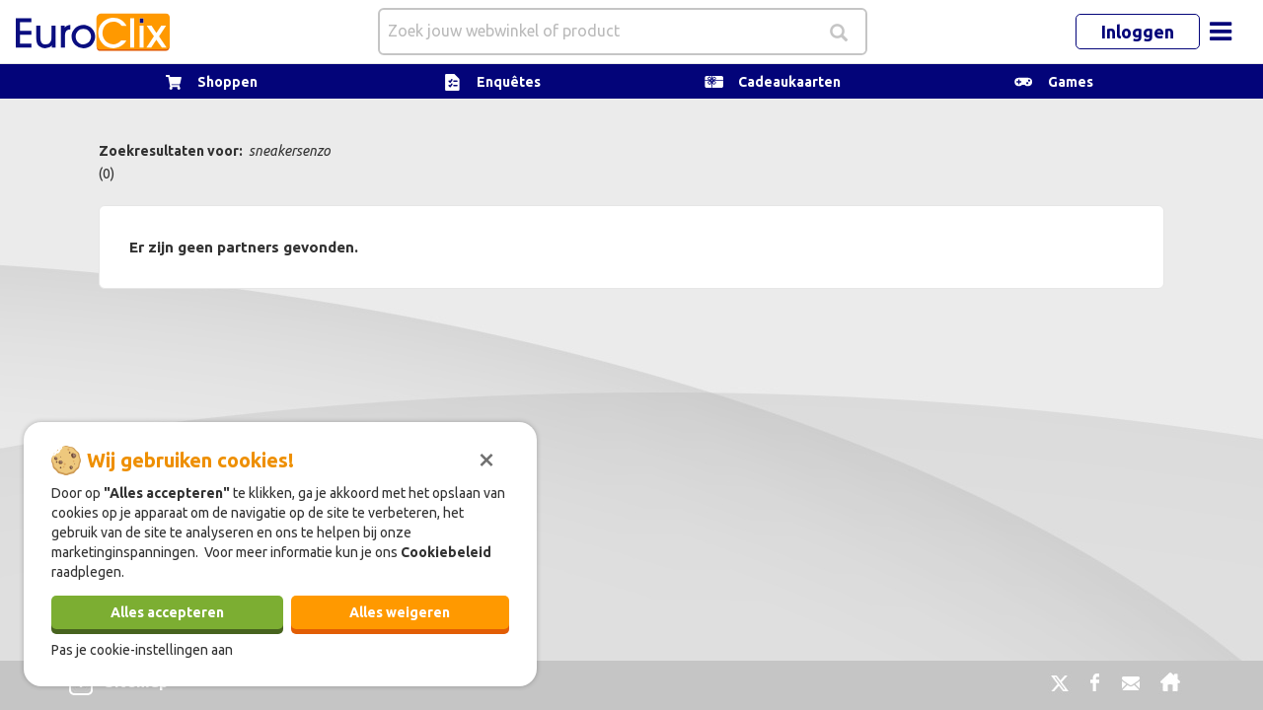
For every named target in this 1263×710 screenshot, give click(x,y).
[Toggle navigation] (1220, 31)
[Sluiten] (486, 457)
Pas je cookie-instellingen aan (142, 650)
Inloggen (1137, 31)
